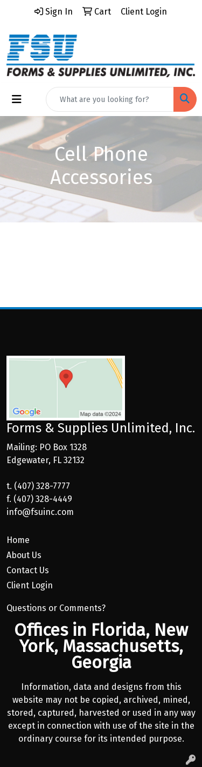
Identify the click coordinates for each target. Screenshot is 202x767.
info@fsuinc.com (40, 512)
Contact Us (27, 570)
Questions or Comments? (56, 608)
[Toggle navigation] (16, 99)
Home (18, 540)
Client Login (29, 585)
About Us (23, 555)
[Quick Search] (110, 99)
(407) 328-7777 (42, 486)
